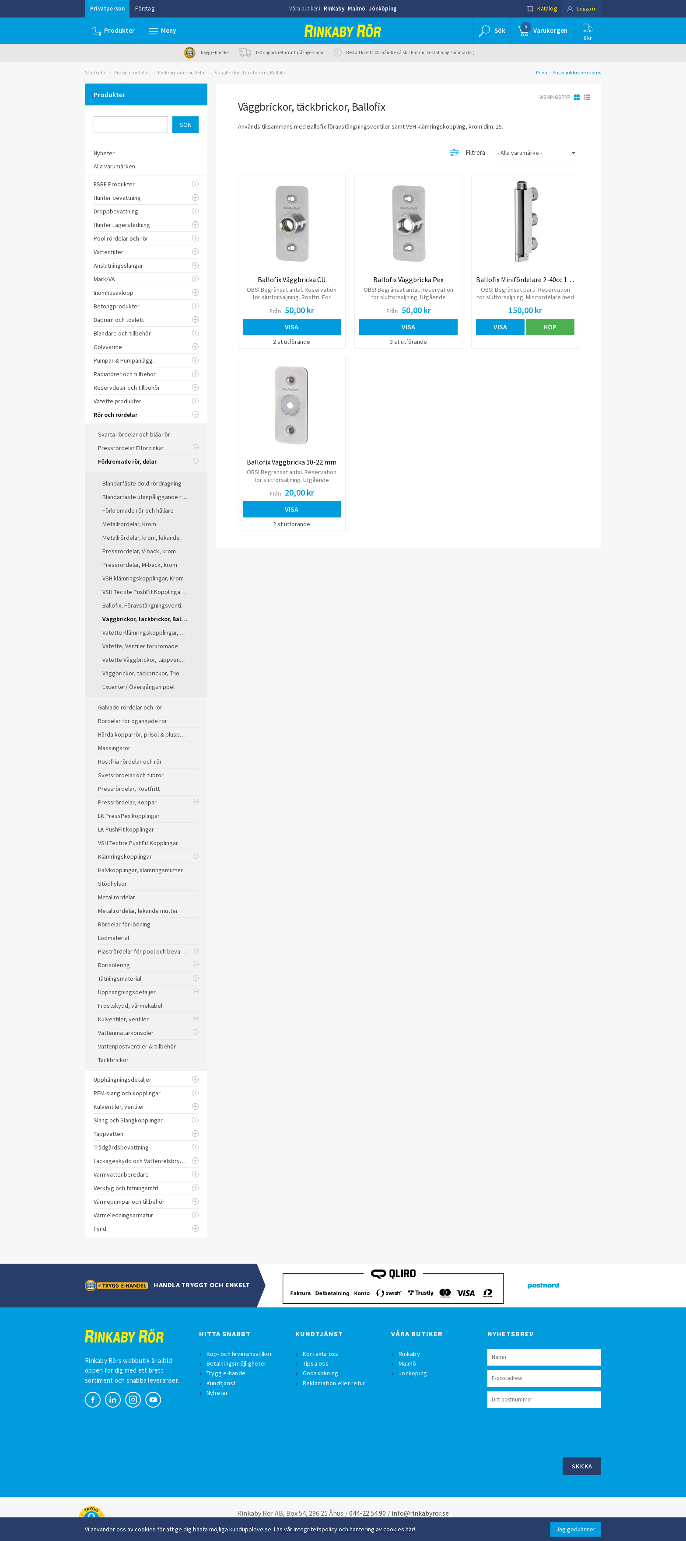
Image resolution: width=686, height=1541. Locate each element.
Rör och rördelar (131, 72)
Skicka (582, 1466)
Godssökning (321, 1373)
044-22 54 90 (367, 1513)
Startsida (95, 72)
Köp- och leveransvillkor (240, 1354)
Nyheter (218, 1393)
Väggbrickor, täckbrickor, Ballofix (250, 72)
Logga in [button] (580, 8)
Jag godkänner (575, 1529)
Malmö (356, 8)
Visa (291, 326)
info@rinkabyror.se (420, 1513)
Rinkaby (334, 8)
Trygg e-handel (227, 1373)
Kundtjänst (221, 1383)
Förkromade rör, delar (182, 72)
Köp (550, 326)
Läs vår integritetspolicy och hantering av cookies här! (344, 1529)
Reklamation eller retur (334, 1383)
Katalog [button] (538, 8)
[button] (162, 30)
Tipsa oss (316, 1363)
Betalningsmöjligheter (237, 1363)
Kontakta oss (321, 1354)
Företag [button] (144, 8)
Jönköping (383, 8)
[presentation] (553, 1432)
